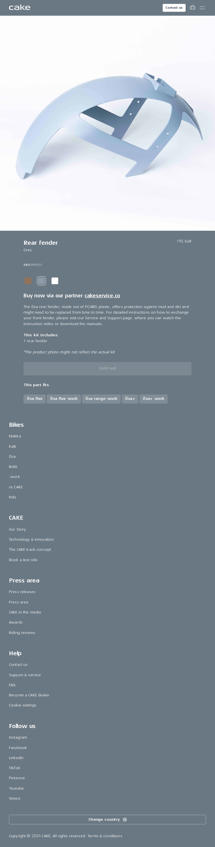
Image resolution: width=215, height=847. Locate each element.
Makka (15, 436)
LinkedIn (16, 758)
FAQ (12, 685)
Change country (108, 819)
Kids (13, 497)
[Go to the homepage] (19, 7)
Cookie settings (22, 705)
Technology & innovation (31, 539)
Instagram (18, 737)
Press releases (22, 592)
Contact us (174, 8)
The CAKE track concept (30, 549)
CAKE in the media (25, 612)
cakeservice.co (102, 295)
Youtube (16, 788)
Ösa (12, 456)
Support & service (25, 675)
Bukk (13, 467)
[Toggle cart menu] (192, 8)
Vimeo (14, 798)
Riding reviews (22, 633)
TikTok (14, 768)
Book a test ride (23, 560)
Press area (18, 602)
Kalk (13, 446)
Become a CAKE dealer (29, 695)
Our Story (17, 529)
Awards (16, 622)
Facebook (18, 748)
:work (14, 477)
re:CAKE (16, 487)
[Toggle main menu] (202, 8)
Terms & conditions (105, 836)
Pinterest (17, 778)
